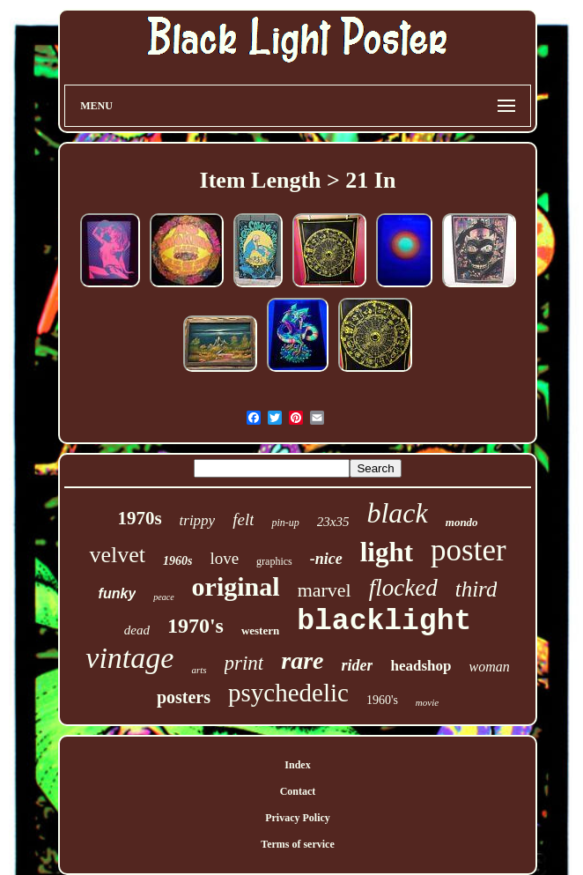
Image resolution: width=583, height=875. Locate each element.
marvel (324, 590)
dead (137, 630)
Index (297, 765)
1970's (195, 625)
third (476, 589)
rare (302, 660)
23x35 (333, 522)
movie (427, 702)
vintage (129, 657)
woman (489, 666)
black (396, 513)
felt (243, 519)
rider (357, 665)
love (224, 558)
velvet (117, 554)
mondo (462, 522)
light (386, 552)
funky (118, 593)
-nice (326, 558)
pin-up (285, 522)
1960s (177, 560)
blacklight (384, 621)
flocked (403, 588)
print (244, 663)
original (236, 586)
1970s (139, 518)
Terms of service (298, 844)
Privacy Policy (297, 818)
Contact (298, 791)
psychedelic (288, 692)
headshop (420, 665)
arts (198, 669)
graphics (274, 561)
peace (163, 597)
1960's (382, 700)
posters (183, 697)
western (260, 630)
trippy (198, 520)
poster (468, 550)
